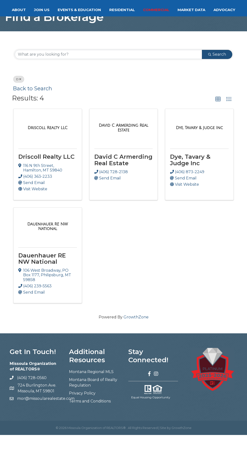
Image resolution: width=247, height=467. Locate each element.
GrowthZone (136, 349)
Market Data (109, 22)
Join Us (55, 9)
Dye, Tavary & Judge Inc (190, 191)
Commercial (208, 9)
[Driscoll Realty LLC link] (48, 160)
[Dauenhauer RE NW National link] (47, 258)
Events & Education (93, 9)
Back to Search (32, 120)
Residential (174, 9)
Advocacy (141, 22)
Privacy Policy (82, 425)
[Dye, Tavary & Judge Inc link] (199, 160)
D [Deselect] (18, 111)
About (33, 9)
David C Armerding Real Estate (123, 191)
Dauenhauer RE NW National (42, 290)
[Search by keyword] (108, 86)
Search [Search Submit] (217, 86)
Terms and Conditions (90, 433)
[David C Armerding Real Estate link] (123, 159)
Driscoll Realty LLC (46, 188)
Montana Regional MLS (91, 403)
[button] (218, 131)
